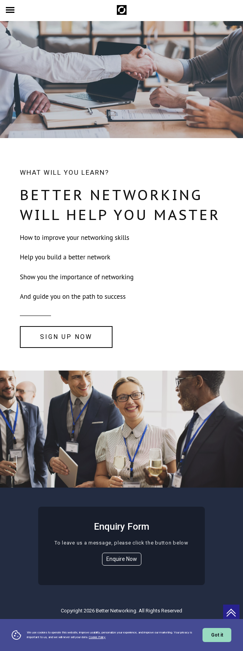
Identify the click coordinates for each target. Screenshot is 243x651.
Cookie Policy (97, 637)
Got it (217, 635)
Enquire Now (121, 559)
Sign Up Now (66, 337)
